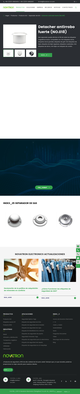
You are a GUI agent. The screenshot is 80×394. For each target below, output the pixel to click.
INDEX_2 (8, 370)
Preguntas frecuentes (59, 334)
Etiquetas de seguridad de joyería (32, 334)
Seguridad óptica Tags (29, 319)
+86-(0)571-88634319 (12, 2)
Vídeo (55, 337)
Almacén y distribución (10, 337)
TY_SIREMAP (58, 392)
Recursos (48, 7)
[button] (5, 53)
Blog (54, 342)
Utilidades (6, 346)
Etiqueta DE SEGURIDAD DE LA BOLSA (33, 331)
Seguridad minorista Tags (30, 337)
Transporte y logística (10, 340)
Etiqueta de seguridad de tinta (31, 322)
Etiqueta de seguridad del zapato (32, 342)
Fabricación (7, 349)
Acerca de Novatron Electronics (63, 319)
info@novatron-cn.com (47, 2)
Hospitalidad (7, 343)
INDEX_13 (45, 55)
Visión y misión (57, 325)
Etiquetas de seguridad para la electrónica (35, 340)
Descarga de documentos (61, 340)
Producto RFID (7, 325)
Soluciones (30, 7)
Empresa (40, 7)
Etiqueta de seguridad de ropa (31, 328)
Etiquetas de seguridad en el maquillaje (34, 345)
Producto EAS (23, 16)
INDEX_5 (66, 392)
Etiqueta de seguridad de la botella (33, 325)
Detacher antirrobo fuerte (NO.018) (53, 16)
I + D (54, 322)
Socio (54, 331)
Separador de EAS (34, 16)
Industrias (7, 329)
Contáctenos (67, 7)
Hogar (7, 16)
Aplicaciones (27, 314)
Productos (20, 7)
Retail (5, 334)
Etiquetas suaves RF (9, 322)
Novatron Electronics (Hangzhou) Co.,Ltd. (33, 391)
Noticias (57, 7)
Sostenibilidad (57, 328)
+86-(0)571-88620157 (27, 2)
